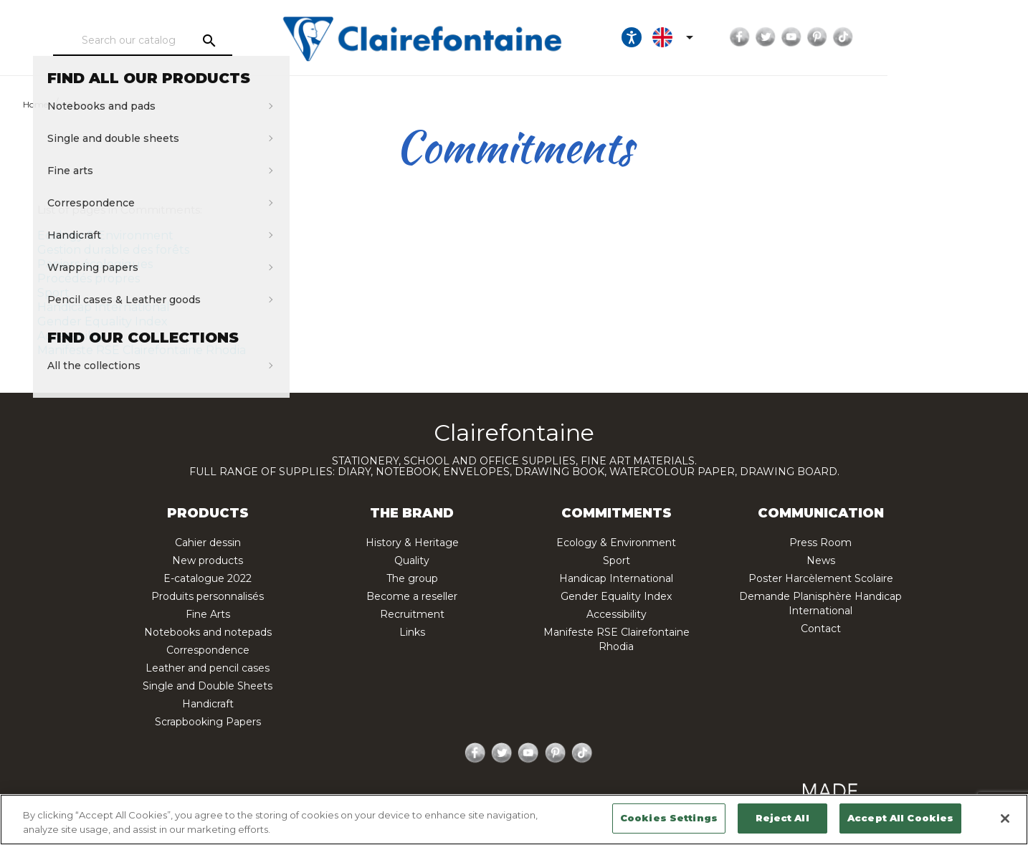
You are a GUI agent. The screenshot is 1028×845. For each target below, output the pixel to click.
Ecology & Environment (105, 235)
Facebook (855, 37)
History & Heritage (412, 542)
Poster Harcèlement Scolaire (820, 578)
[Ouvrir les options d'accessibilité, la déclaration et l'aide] (748, 37)
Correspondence (207, 650)
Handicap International (103, 307)
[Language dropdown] (791, 37)
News (820, 560)
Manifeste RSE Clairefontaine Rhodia (141, 350)
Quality (411, 560)
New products (207, 560)
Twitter (881, 37)
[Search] (181, 41)
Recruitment (412, 614)
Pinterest (933, 37)
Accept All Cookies (900, 817)
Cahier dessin (208, 542)
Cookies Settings (669, 817)
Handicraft (208, 703)
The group (412, 578)
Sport (53, 293)
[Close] (1005, 818)
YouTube (907, 37)
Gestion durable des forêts (113, 250)
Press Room (820, 542)
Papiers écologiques (95, 264)
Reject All (782, 817)
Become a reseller (411, 596)
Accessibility (70, 336)
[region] (514, 819)
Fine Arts (208, 614)
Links (412, 632)
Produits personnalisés (207, 596)
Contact (821, 628)
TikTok (959, 37)
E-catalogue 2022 (207, 578)
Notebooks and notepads (208, 632)
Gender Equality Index (102, 321)
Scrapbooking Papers (208, 721)
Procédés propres (88, 278)
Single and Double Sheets (207, 685)
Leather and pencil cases (208, 668)
